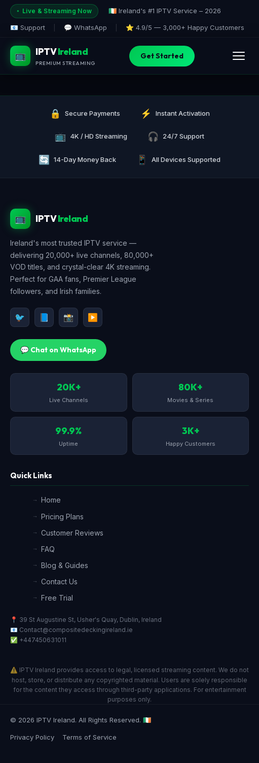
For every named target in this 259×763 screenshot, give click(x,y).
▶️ (93, 317)
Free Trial (57, 597)
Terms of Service (89, 737)
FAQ (48, 549)
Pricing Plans (62, 516)
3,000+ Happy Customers (203, 27)
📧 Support (27, 27)
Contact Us (59, 581)
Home (51, 499)
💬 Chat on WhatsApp (58, 349)
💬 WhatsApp (85, 27)
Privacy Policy (32, 737)
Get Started (161, 55)
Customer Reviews (72, 532)
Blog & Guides (64, 565)
